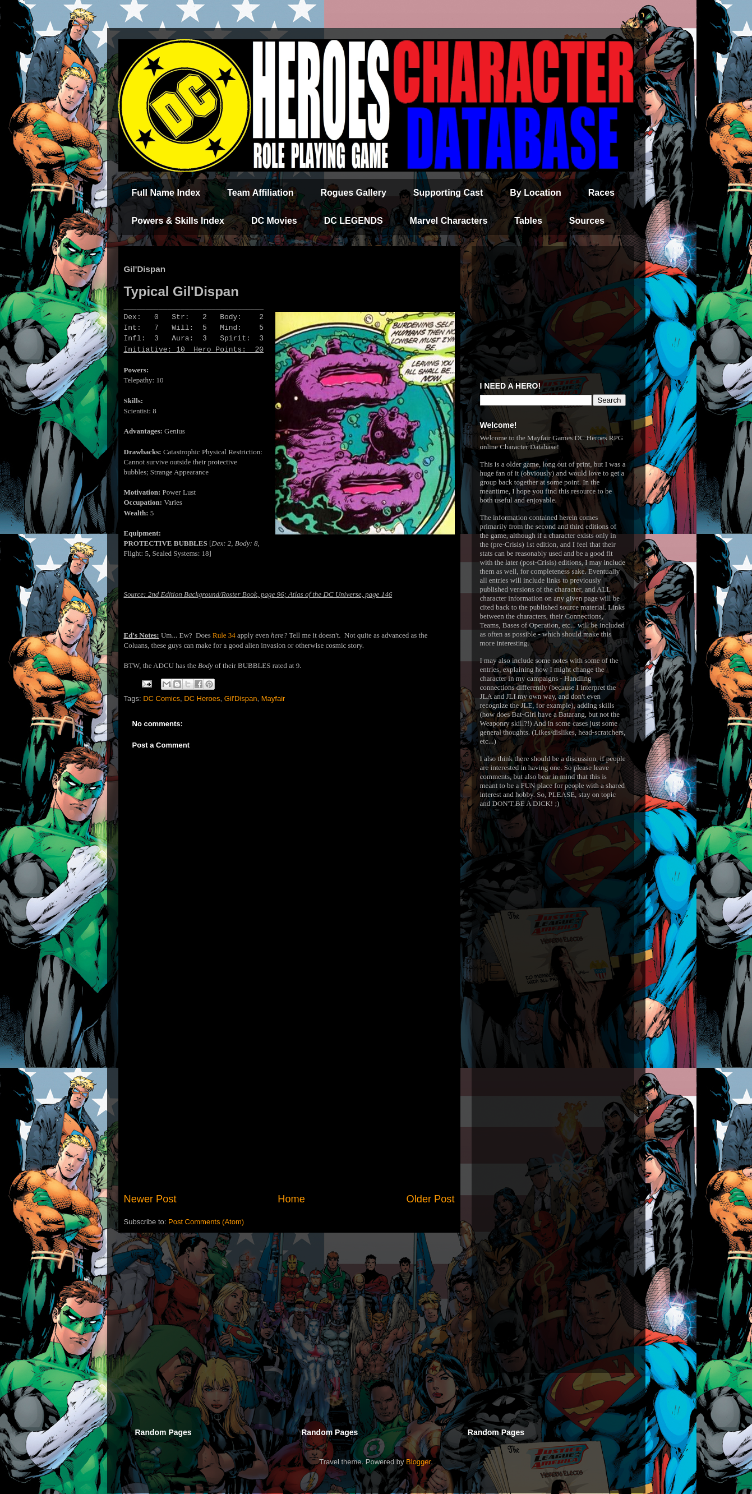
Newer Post (150, 1199)
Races (601, 192)
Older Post (431, 1199)
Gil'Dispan (240, 698)
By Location (535, 192)
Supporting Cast (448, 192)
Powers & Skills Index (178, 220)
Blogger (418, 1462)
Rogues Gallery (353, 192)
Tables (528, 220)
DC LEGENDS (353, 220)
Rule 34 (224, 635)
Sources (587, 220)
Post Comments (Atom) (206, 1222)
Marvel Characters (449, 220)
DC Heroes (202, 698)
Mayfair (273, 698)
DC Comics (161, 698)
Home (291, 1199)
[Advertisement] (289, 1099)
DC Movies (274, 220)
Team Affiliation (260, 192)
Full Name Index (166, 192)
